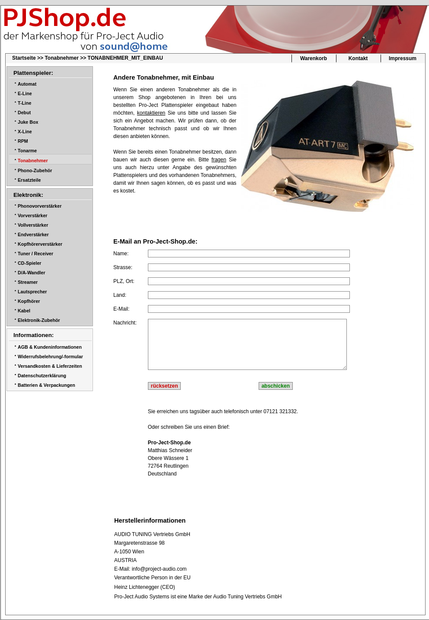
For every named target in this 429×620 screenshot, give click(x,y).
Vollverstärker (33, 225)
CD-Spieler (29, 263)
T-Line (24, 103)
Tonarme (27, 150)
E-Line (25, 93)
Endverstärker (33, 234)
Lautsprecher (32, 291)
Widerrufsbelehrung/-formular (50, 356)
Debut (24, 112)
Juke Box (28, 122)
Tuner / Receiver (35, 253)
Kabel (24, 310)
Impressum (402, 58)
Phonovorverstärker (39, 206)
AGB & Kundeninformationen (50, 347)
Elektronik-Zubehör (39, 320)
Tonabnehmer (61, 58)
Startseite (24, 58)
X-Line (25, 131)
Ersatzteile (29, 180)
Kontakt (358, 58)
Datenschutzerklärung (42, 375)
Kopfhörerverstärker (40, 244)
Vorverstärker (33, 215)
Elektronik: (28, 195)
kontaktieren (151, 113)
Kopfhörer (29, 301)
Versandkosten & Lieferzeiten (50, 366)
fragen (218, 160)
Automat (27, 84)
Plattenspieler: (33, 73)
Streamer (28, 282)
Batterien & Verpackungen (46, 385)
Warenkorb (313, 58)
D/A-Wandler (31, 272)
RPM (23, 141)
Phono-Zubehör (35, 170)
